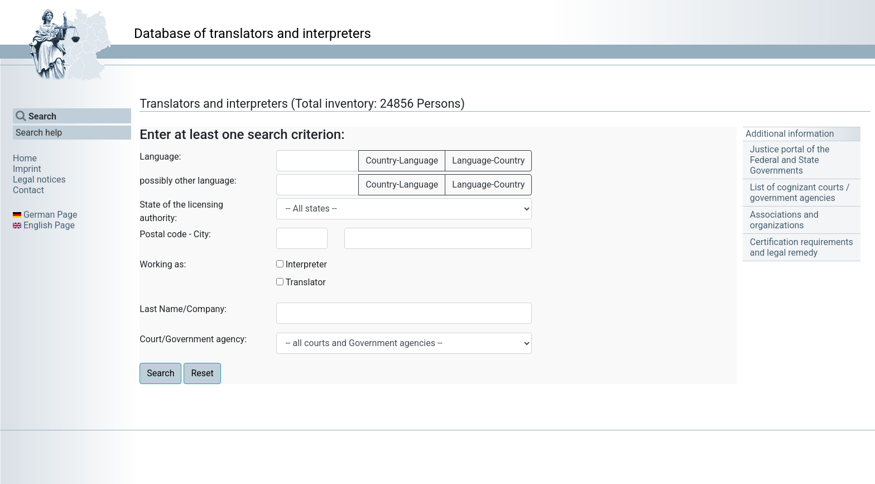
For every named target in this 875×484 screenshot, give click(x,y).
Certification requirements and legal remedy (801, 247)
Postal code (163, 234)
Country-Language (402, 160)
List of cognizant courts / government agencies (800, 192)
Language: (160, 156)
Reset (202, 373)
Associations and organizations (784, 220)
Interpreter (306, 264)
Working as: (163, 264)
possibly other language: (188, 180)
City (201, 234)
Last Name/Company (182, 309)
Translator (306, 282)
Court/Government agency (192, 339)
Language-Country (488, 160)
